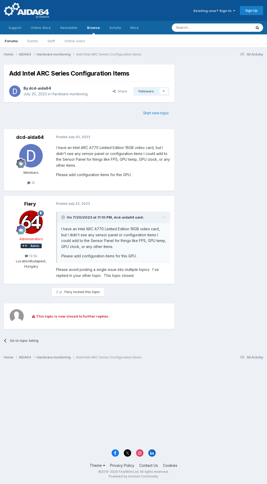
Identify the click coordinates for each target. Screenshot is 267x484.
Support (15, 28)
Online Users (74, 41)
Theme (97, 465)
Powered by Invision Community (133, 476)
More (134, 28)
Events (32, 41)
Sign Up (251, 10)
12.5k (31, 256)
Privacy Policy (122, 465)
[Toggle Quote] (63, 217)
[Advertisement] (221, 99)
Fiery (30, 204)
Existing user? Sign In (214, 11)
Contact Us (148, 465)
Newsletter (69, 28)
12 (31, 183)
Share (120, 91)
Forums (11, 41)
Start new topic (156, 113)
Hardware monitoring (70, 94)
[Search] (198, 27)
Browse (93, 30)
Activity (115, 28)
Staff (51, 41)
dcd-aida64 (40, 88)
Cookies (170, 465)
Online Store (41, 28)
